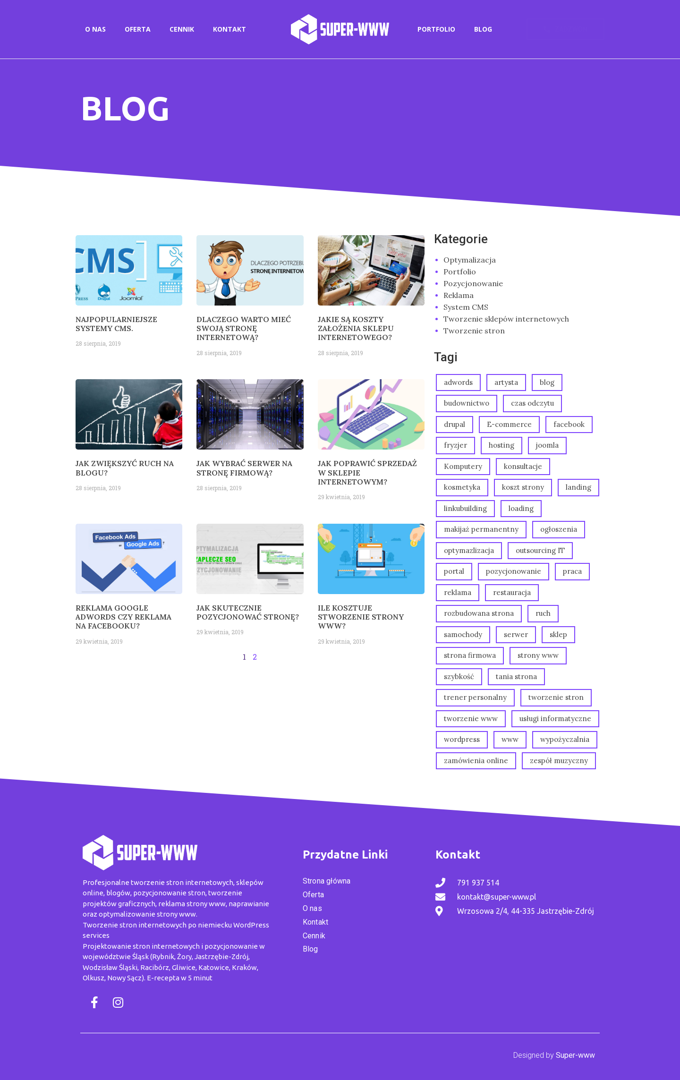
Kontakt (229, 29)
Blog (483, 29)
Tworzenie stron (474, 330)
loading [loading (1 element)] (521, 508)
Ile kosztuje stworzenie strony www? (361, 616)
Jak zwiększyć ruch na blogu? (125, 468)
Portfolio (436, 29)
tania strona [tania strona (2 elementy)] (516, 676)
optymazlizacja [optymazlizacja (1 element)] (469, 550)
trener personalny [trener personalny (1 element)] (475, 697)
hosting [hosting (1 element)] (501, 445)
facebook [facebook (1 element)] (569, 424)
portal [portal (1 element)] (454, 571)
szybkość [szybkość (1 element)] (459, 676)
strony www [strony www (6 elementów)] (538, 655)
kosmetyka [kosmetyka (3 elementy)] (462, 487)
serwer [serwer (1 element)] (516, 634)
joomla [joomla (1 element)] (547, 445)
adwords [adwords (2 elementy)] (458, 382)
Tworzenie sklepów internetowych (506, 318)
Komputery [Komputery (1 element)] (463, 466)
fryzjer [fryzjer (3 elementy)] (455, 445)
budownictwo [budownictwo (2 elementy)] (466, 403)
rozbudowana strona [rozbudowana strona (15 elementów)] (479, 613)
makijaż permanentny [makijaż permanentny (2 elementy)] (481, 529)
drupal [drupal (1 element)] (454, 424)
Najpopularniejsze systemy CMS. (116, 324)
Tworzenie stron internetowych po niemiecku (157, 925)
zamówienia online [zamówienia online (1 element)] (476, 760)
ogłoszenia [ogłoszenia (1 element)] (558, 529)
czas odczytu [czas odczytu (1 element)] (532, 403)
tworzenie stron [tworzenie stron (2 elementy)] (556, 697)
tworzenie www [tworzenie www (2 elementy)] (471, 718)
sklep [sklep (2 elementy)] (558, 634)
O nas (95, 29)
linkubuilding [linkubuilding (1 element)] (465, 508)
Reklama (458, 295)
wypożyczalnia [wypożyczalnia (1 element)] (564, 739)
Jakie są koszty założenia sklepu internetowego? (356, 328)
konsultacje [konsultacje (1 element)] (523, 466)
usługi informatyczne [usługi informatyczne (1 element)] (555, 718)
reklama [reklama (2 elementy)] (457, 592)
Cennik (182, 29)
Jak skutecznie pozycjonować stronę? (247, 612)
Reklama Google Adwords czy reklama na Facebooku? (123, 616)
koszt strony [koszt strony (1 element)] (523, 487)
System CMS (465, 307)
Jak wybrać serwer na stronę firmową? (244, 468)
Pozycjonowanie (473, 283)
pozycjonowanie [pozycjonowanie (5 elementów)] (513, 571)
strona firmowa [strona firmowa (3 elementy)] (470, 655)
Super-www (575, 1055)
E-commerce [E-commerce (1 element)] (509, 424)
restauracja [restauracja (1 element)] (512, 592)
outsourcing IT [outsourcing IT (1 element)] (540, 550)
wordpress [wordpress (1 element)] (462, 739)
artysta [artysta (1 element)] (506, 382)
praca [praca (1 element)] (572, 571)
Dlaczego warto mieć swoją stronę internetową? (243, 328)
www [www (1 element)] (510, 739)
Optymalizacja (469, 259)
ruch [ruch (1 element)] (543, 613)
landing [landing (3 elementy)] (578, 487)
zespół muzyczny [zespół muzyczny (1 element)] (559, 760)
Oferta (138, 29)
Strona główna (327, 880)
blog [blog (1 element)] (547, 382)
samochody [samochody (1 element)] (463, 634)
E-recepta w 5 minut (179, 978)
